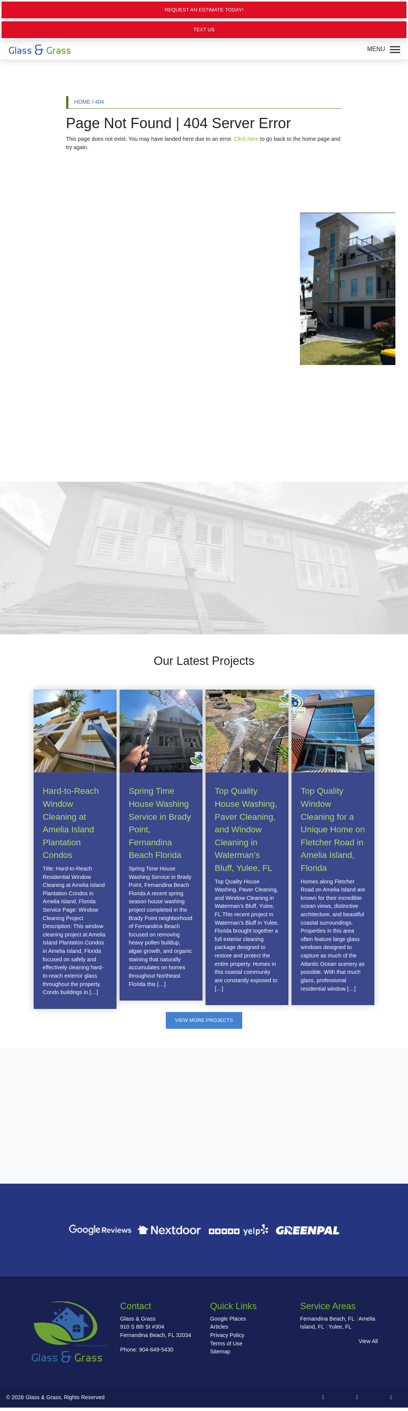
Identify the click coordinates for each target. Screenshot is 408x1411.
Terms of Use (226, 1346)
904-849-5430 (156, 1353)
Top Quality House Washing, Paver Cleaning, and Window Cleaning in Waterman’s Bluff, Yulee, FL (246, 831)
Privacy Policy (227, 1338)
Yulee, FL (339, 1330)
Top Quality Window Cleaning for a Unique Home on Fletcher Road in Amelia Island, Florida (333, 831)
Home (82, 103)
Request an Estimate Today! (203, 10)
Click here (246, 140)
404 (99, 103)
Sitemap (220, 1354)
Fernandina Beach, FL (327, 1322)
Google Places (228, 1322)
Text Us (204, 30)
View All (368, 1344)
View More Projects (204, 1022)
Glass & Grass (43, 1400)
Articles (219, 1330)
